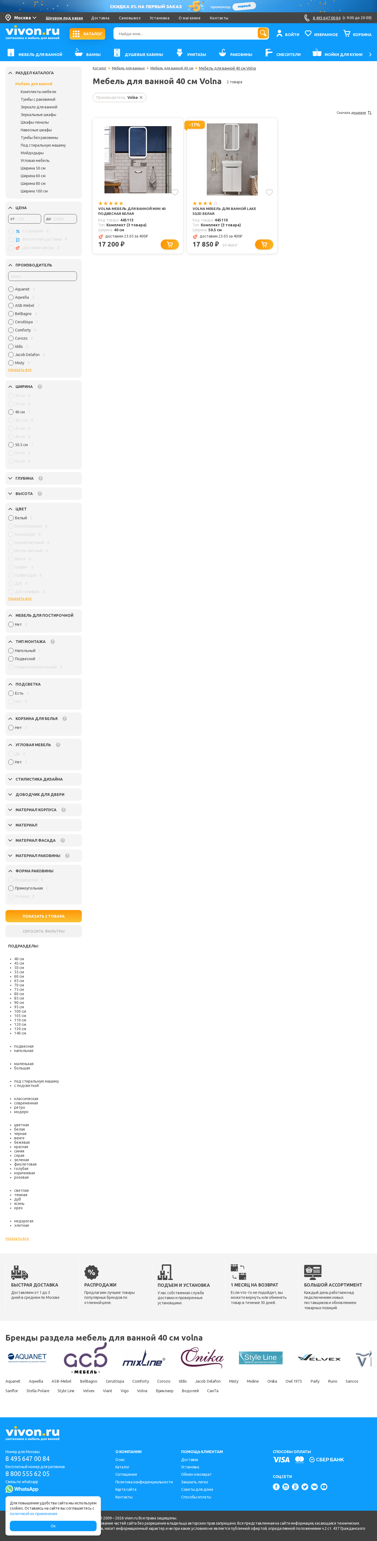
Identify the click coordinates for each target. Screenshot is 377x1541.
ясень (19, 1203)
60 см (19, 976)
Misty (263, 1381)
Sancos (33, 1390)
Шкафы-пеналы (35, 122)
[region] (42, 327)
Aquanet (13, 1381)
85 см (19, 998)
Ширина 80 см (33, 183)
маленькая (24, 1064)
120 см (20, 1024)
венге (19, 1138)
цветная (21, 1125)
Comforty (156, 1381)
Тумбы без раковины (39, 137)
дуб (17, 1199)
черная (20, 1133)
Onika (307, 1381)
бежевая (22, 1142)
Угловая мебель (35, 160)
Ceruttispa (127, 1381)
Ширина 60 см (33, 176)
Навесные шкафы (36, 130)
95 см (19, 1007)
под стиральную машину (36, 1081)
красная (21, 1147)
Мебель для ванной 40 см (177, 68)
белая (19, 1129)
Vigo (183, 1390)
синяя (19, 1151)
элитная (21, 1225)
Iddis (205, 1381)
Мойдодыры (32, 153)
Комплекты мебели (38, 92)
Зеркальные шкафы (38, 114)
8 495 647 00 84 (29, 1458)
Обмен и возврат (196, 1474)
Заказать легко (194, 1482)
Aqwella (39, 1381)
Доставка (100, 18)
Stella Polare (86, 1390)
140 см (20, 1033)
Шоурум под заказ (64, 18)
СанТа (282, 1390)
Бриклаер (228, 1390)
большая (22, 1068)
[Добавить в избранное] (175, 192)
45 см (19, 963)
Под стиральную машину (43, 145)
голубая (21, 1168)
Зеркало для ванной (39, 107)
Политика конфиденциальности (144, 1482)
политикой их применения (33, 1514)
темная (20, 1195)
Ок (53, 1526)
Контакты (219, 18)
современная (26, 1103)
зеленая (21, 1160)
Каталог (100, 68)
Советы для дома (197, 1489)
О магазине (190, 18)
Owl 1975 (332, 1381)
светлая (21, 1190)
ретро (19, 1107)
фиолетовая (25, 1164)
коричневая (24, 1173)
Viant (163, 1390)
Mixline (285, 1381)
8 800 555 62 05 (29, 1474)
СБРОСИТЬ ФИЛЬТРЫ (44, 931)
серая (19, 1155)
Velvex (142, 1390)
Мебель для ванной (33, 84)
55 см (19, 972)
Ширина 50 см (33, 168)
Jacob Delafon (234, 1381)
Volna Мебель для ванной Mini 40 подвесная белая (133, 211)
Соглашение (126, 1474)
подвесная (24, 1046)
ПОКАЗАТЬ (44, 916)
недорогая (23, 1221)
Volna (203, 1390)
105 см (20, 1015)
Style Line (117, 1390)
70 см (19, 985)
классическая (26, 1099)
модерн (21, 1112)
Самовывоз (130, 18)
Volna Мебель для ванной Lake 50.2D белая (226, 211)
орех (18, 1208)
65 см (19, 981)
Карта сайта (125, 1489)
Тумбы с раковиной (38, 99)
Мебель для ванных (131, 68)
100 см (20, 1011)
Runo (10, 1390)
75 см (19, 989)
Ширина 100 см (34, 191)
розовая (21, 1177)
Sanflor (57, 1390)
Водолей (257, 1390)
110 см (20, 1020)
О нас (120, 1459)
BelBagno (98, 1381)
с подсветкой (26, 1085)
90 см (19, 1002)
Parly (356, 1381)
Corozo (183, 1381)
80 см (19, 994)
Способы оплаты (196, 1497)
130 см (20, 1029)
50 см (19, 967)
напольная (23, 1050)
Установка (159, 18)
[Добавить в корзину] (170, 245)
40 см (19, 959)
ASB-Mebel (68, 1381)
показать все (20, 370)
